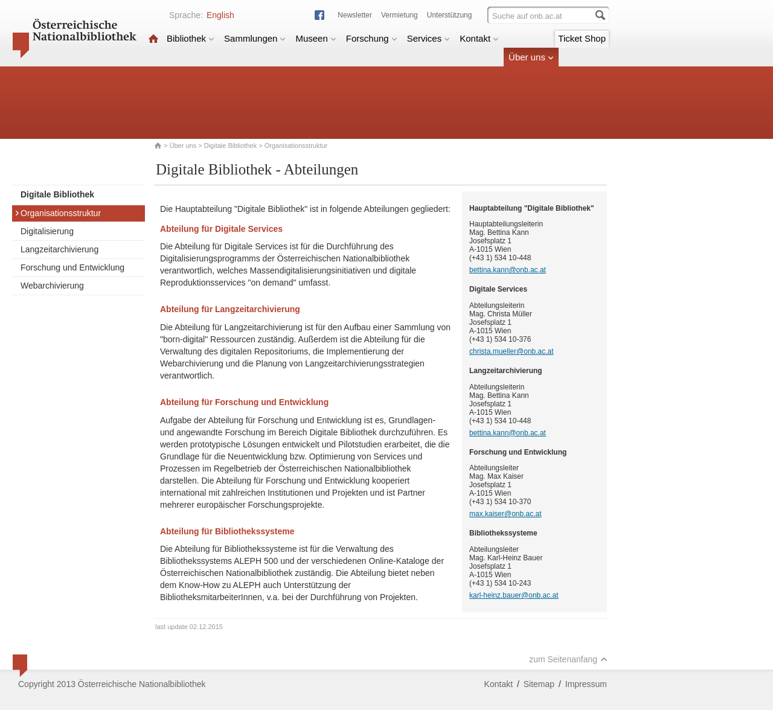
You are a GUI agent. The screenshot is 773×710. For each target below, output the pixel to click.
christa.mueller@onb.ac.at (511, 351)
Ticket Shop (582, 38)
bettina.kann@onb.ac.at (507, 270)
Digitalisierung (47, 231)
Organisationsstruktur (57, 213)
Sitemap (539, 684)
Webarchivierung (52, 285)
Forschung (371, 38)
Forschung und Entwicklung (72, 267)
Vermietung (399, 15)
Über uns (531, 57)
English (220, 15)
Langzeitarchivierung (59, 249)
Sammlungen (255, 38)
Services (429, 38)
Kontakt (479, 38)
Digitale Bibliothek (230, 145)
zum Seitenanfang (568, 659)
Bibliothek (190, 38)
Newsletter (355, 15)
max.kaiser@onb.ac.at (505, 514)
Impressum (586, 684)
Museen (315, 38)
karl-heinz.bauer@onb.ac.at (514, 595)
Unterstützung (449, 15)
